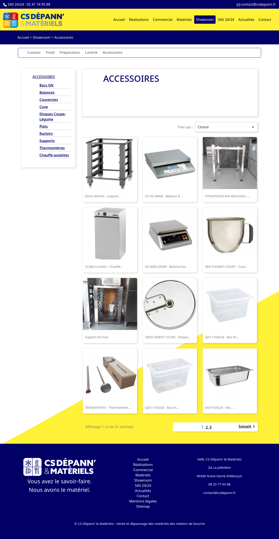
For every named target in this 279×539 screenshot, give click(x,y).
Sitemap (143, 506)
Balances (46, 92)
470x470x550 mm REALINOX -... (227, 196)
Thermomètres (52, 148)
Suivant (248, 426)
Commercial (143, 469)
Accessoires (112, 52)
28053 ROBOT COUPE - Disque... (168, 337)
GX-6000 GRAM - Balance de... (166, 266)
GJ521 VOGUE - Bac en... (162, 407)
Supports (47, 140)
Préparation (70, 52)
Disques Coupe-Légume (52, 117)
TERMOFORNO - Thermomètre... (108, 407)
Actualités (143, 490)
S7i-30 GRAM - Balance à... (163, 196)
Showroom (143, 480)
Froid (50, 52)
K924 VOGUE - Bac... (219, 407)
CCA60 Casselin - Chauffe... (104, 266)
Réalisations (143, 464)
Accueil (143, 459)
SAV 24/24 (143, 485)
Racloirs (46, 133)
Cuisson (34, 52)
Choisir (226, 127)
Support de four (97, 337)
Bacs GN (46, 85)
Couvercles (48, 99)
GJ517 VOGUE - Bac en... (222, 337)
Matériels (143, 475)
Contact (143, 496)
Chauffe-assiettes (54, 155)
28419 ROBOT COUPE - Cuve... (226, 266)
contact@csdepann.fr (258, 4)
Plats (43, 126)
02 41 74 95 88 (38, 4)
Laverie (91, 52)
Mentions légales (143, 501)
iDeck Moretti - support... (103, 196)
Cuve (43, 106)
